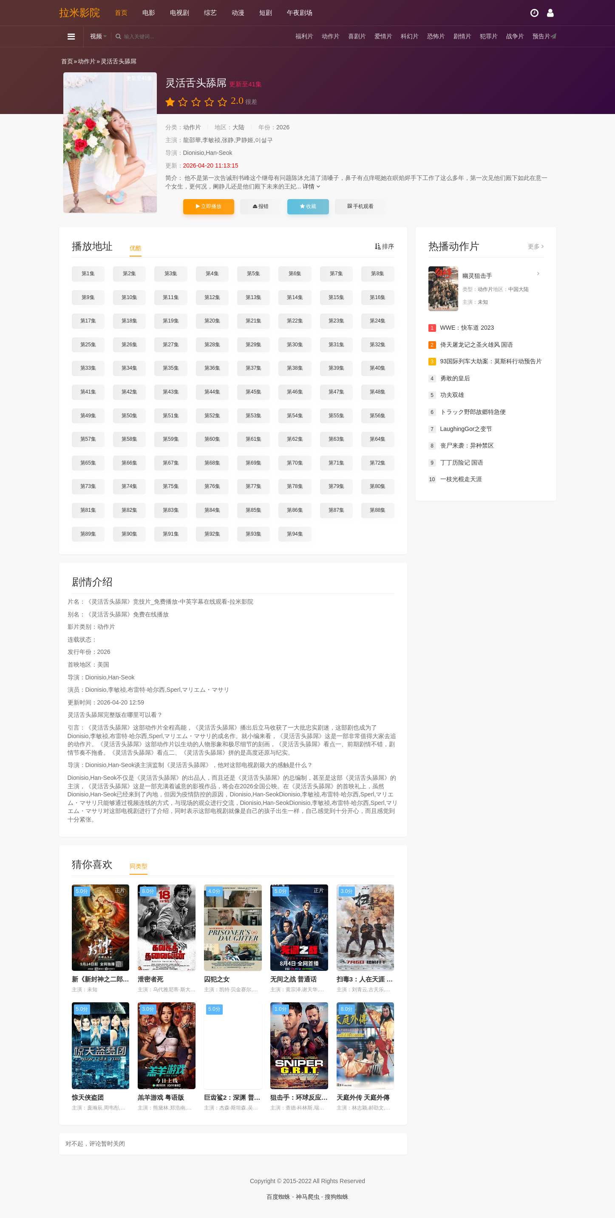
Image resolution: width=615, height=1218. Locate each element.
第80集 (377, 486)
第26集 (129, 345)
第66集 (129, 463)
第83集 (171, 510)
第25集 (88, 345)
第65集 (88, 463)
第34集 (129, 368)
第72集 (377, 463)
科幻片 (410, 36)
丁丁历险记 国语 (456, 463)
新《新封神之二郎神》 (104, 979)
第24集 (377, 321)
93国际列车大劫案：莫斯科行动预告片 (485, 361)
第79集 (336, 486)
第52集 (212, 416)
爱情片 (383, 36)
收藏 (308, 206)
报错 (261, 206)
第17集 (88, 321)
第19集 (171, 321)
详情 (311, 186)
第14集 (295, 297)
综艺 (210, 12)
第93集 (253, 534)
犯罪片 (489, 36)
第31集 (336, 345)
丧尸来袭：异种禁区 (461, 446)
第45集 (253, 392)
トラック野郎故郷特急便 (467, 412)
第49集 (88, 416)
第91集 (171, 534)
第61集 (253, 439)
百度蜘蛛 (278, 1196)
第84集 (212, 510)
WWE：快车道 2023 (461, 328)
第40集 (377, 368)
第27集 (171, 345)
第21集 (253, 321)
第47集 (336, 392)
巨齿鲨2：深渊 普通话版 (238, 1097)
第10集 (129, 297)
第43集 (171, 392)
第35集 (171, 368)
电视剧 (179, 12)
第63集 (336, 439)
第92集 (212, 534)
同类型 (138, 866)
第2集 (129, 274)
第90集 (129, 534)
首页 (121, 12)
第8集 (377, 274)
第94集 (295, 534)
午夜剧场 (299, 12)
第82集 (129, 510)
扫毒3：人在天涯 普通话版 (374, 979)
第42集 (129, 392)
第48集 (377, 392)
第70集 (295, 463)
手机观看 (360, 206)
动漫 (238, 12)
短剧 (265, 12)
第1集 (88, 274)
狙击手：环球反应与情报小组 (311, 1097)
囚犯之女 (217, 979)
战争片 (515, 36)
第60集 (212, 439)
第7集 (336, 274)
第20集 (212, 321)
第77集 (253, 486)
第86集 (295, 510)
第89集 (88, 534)
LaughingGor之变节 (460, 429)
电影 (148, 12)
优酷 (136, 248)
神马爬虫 (308, 1196)
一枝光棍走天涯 (455, 479)
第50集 (129, 416)
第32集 (377, 345)
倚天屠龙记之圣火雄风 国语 (470, 345)
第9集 (88, 297)
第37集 (253, 368)
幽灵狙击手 (477, 275)
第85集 (253, 510)
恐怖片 (436, 36)
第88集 (377, 510)
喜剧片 (357, 36)
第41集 (88, 392)
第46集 (295, 392)
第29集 (253, 345)
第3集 (171, 274)
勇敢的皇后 (449, 378)
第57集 (88, 439)
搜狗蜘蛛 (337, 1196)
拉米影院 (79, 12)
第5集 (253, 274)
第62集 (295, 439)
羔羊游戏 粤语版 (161, 1097)
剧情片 (462, 36)
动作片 (331, 36)
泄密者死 (150, 979)
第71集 (336, 463)
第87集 (336, 510)
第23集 (336, 321)
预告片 (541, 36)
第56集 (377, 416)
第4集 (212, 274)
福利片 (304, 36)
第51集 (171, 416)
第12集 (212, 297)
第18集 (129, 321)
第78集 (295, 486)
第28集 (212, 345)
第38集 (295, 368)
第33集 (88, 368)
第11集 (171, 297)
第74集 (129, 486)
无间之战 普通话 (293, 979)
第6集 (295, 274)
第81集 (88, 510)
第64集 (377, 439)
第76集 (212, 486)
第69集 (253, 463)
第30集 (295, 345)
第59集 (171, 439)
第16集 (377, 297)
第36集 (212, 368)
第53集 (253, 416)
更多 (536, 246)
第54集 (295, 416)
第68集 (212, 463)
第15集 (336, 297)
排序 (384, 246)
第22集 (295, 321)
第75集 (171, 486)
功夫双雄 (446, 395)
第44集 (212, 392)
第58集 (129, 439)
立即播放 (208, 206)
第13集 (253, 297)
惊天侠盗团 (88, 1097)
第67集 (171, 463)
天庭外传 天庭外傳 (363, 1097)
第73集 (88, 486)
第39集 (336, 368)
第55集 (336, 416)
